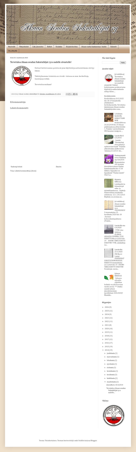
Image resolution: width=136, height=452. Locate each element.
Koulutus (59, 47)
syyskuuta (111, 364)
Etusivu (58, 167)
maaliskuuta (111, 382)
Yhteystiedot (24, 47)
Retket (49, 47)
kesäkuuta (111, 375)
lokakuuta (111, 360)
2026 (107, 307)
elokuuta (110, 367)
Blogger (94, 441)
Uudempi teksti (16, 167)
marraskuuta (112, 357)
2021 (107, 325)
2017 (107, 339)
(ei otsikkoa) (119, 74)
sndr (76, 441)
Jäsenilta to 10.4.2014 (114, 385)
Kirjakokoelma (72, 47)
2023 (107, 318)
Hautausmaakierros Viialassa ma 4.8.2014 (120, 158)
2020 (107, 329)
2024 (107, 314)
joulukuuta (111, 353)
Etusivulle (11, 47)
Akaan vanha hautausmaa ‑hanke (94, 47)
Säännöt (113, 47)
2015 (107, 347)
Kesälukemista (109, 96)
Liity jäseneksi (37, 47)
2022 (107, 321)
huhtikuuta (111, 378)
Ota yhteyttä (12, 51)
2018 (107, 336)
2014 (107, 350)
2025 (107, 311)
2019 (107, 332)
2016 (107, 343)
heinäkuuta (111, 371)
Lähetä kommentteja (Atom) (25, 171)
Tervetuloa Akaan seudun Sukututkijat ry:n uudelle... (116, 390)
